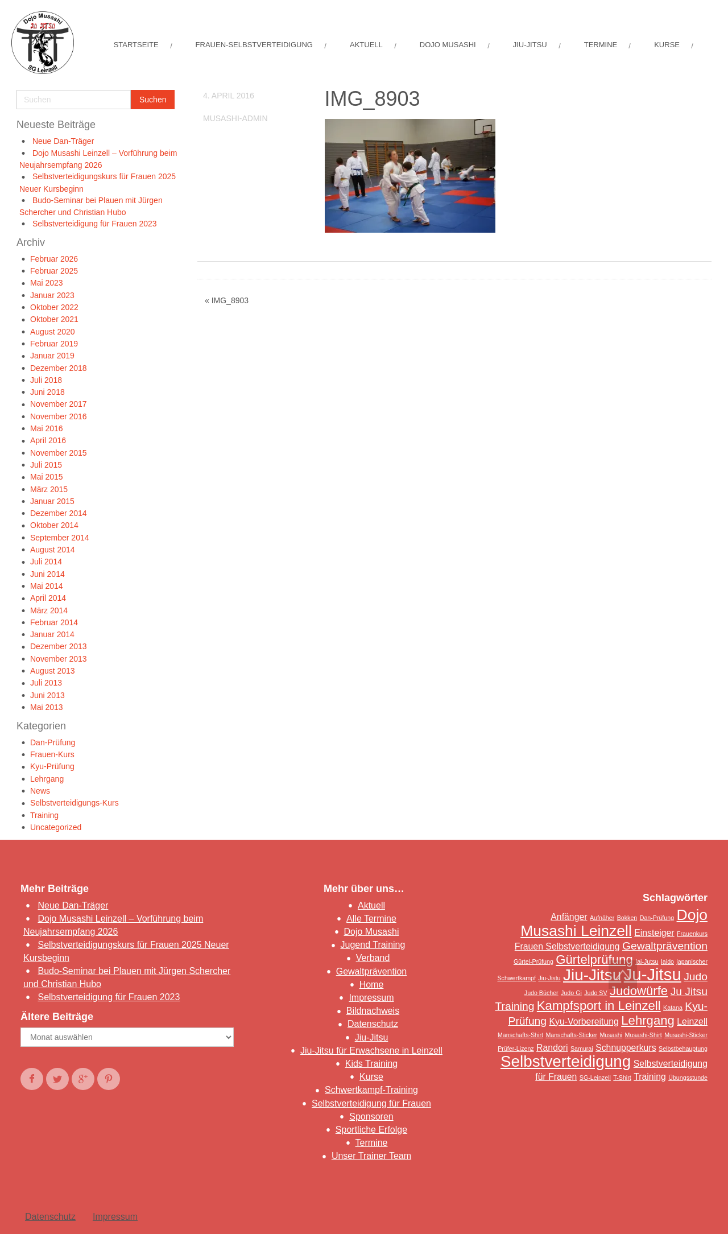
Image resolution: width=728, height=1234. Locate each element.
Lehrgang (47, 778)
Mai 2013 (46, 707)
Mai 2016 (46, 428)
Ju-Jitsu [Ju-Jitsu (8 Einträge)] (652, 974)
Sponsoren (371, 1116)
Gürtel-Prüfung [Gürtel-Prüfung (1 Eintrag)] (533, 961)
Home (371, 984)
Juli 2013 (46, 682)
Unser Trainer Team (371, 1156)
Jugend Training (373, 945)
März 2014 (49, 610)
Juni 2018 (47, 392)
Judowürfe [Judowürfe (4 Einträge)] (639, 991)
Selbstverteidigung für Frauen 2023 (94, 223)
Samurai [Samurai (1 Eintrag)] (581, 1048)
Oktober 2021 (54, 319)
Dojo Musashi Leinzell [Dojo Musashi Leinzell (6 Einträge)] (614, 922)
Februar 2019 (54, 343)
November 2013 (58, 658)
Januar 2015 (52, 501)
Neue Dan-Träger (63, 141)
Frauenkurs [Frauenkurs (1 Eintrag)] (692, 933)
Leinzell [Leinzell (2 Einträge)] (692, 1021)
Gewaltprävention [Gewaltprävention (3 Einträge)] (665, 946)
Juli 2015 (46, 464)
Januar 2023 (52, 295)
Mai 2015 (46, 476)
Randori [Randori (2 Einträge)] (552, 1048)
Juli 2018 (46, 380)
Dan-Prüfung (52, 742)
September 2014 (59, 537)
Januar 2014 (52, 634)
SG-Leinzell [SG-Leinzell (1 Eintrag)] (595, 1077)
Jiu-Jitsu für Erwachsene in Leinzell (371, 1050)
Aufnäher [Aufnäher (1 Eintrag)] (602, 917)
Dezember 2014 (58, 513)
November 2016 (58, 416)
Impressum (371, 997)
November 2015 (58, 452)
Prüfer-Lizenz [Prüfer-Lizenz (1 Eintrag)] (515, 1048)
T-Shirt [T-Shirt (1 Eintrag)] (622, 1077)
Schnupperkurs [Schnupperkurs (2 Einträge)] (625, 1048)
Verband (373, 958)
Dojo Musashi (371, 931)
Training (44, 815)
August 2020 (52, 331)
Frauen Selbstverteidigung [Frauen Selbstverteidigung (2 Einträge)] (567, 946)
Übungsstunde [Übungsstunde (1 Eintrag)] (688, 1077)
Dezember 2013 (58, 646)
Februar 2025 (54, 270)
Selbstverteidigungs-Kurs (74, 802)
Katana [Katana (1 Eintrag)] (672, 1007)
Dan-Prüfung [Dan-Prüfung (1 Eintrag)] (657, 917)
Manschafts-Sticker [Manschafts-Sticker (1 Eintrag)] (571, 1034)
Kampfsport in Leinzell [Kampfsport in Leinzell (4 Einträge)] (599, 1005)
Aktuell (371, 905)
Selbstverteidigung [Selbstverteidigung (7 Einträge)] (565, 1061)
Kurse (371, 1077)
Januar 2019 (52, 355)
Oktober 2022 (54, 307)
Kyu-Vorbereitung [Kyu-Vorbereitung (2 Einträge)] (583, 1021)
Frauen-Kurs (52, 754)
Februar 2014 (54, 622)
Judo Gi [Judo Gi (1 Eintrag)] (571, 992)
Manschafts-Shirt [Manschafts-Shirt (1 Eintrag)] (520, 1034)
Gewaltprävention (371, 971)
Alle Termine (371, 918)
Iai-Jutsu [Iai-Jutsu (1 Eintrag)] (646, 961)
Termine (371, 1143)
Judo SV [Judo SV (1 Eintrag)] (595, 992)
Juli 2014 (46, 561)
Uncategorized (55, 827)
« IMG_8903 (227, 300)
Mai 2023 (46, 282)
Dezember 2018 (58, 368)
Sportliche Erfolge (371, 1129)
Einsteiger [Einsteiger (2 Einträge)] (654, 933)
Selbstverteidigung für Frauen (371, 1103)
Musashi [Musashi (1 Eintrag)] (610, 1034)
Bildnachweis (372, 1011)
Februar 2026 (54, 258)
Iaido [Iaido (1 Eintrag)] (667, 961)
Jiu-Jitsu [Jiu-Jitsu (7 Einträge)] (592, 975)
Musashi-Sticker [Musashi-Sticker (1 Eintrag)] (686, 1034)
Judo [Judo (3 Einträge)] (696, 977)
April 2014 (48, 597)
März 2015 (49, 489)
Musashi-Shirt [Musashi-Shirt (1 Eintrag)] (643, 1034)
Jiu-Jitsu (371, 1037)
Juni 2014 (47, 574)
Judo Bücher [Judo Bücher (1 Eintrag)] (541, 992)
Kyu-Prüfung (52, 766)
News (40, 790)
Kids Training (371, 1063)
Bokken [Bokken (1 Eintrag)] (627, 917)
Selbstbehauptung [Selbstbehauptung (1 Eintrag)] (683, 1048)
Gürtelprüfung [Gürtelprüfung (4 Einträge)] (594, 959)
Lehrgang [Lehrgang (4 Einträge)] (648, 1020)
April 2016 (48, 440)
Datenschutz (373, 1024)
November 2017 (58, 403)
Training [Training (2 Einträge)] (650, 1077)
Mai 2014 (46, 586)
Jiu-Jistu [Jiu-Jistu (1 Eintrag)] (549, 978)
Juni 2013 (47, 695)
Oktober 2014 (54, 525)
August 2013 (52, 670)
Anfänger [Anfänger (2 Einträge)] (569, 917)
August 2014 (52, 549)
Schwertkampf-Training (371, 1090)
